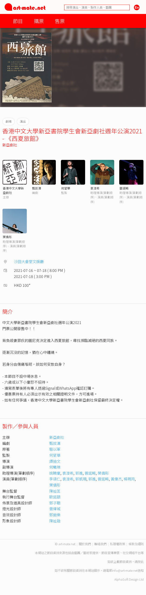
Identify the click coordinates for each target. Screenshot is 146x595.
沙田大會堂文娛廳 (29, 261)
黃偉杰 (116, 479)
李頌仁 (54, 479)
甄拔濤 (36, 188)
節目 (18, 20)
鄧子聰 (54, 503)
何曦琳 (54, 467)
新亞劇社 (9, 145)
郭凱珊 (80, 479)
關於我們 (85, 544)
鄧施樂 (54, 514)
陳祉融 (54, 521)
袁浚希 (95, 188)
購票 (39, 20)
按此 (141, 561)
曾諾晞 (124, 188)
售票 (60, 20)
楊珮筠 (129, 479)
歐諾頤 (54, 497)
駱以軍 (54, 449)
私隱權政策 (117, 544)
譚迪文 (54, 461)
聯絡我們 (100, 544)
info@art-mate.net (125, 570)
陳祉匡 (54, 491)
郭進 (79, 473)
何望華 (65, 188)
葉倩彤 (7, 237)
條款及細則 (136, 544)
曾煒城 (54, 508)
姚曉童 (54, 473)
